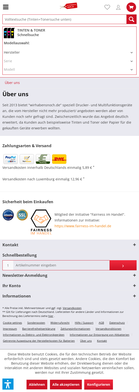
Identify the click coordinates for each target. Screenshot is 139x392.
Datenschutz (117, 322)
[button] (8, 384)
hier (50, 316)
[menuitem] (7, 7)
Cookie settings (12, 322)
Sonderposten (36, 322)
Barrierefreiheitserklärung (38, 328)
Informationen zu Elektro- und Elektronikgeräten (33, 334)
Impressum (10, 328)
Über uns (86, 340)
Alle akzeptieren (65, 384)
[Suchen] (131, 19)
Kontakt (102, 340)
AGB (101, 322)
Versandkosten (72, 308)
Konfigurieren (98, 384)
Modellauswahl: (17, 43)
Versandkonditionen (108, 328)
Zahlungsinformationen (75, 328)
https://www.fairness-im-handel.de (83, 226)
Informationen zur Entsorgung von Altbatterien (99, 334)
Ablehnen (37, 384)
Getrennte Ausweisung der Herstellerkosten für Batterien (39, 340)
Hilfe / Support (84, 322)
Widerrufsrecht (60, 322)
